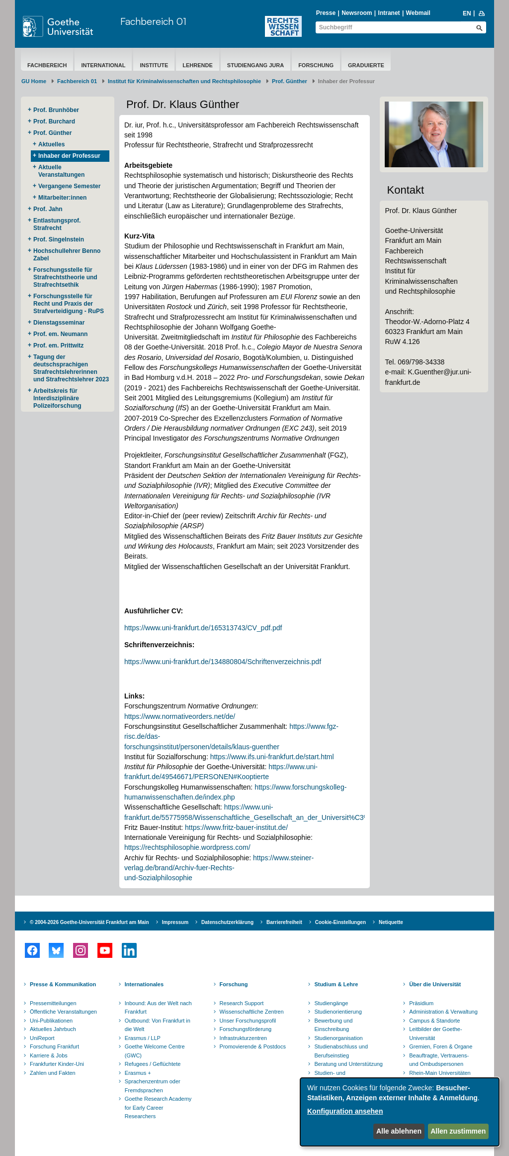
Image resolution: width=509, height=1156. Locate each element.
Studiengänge (331, 1003)
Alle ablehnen (399, 1131)
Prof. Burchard (54, 121)
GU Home (33, 81)
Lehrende (197, 65)
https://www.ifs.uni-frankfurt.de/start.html (272, 757)
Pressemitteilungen (53, 1003)
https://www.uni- (293, 767)
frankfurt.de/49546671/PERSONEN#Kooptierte (196, 777)
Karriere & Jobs (49, 1055)
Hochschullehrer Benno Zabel (66, 254)
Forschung (316, 65)
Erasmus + (138, 1073)
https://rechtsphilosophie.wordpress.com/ (187, 847)
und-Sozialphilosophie (158, 878)
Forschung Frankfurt (54, 1046)
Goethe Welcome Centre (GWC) (155, 1050)
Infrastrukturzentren (243, 1038)
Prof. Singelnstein (58, 239)
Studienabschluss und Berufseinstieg (341, 1050)
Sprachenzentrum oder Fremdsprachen (152, 1085)
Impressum (175, 922)
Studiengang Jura (255, 65)
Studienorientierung (337, 1012)
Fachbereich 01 (153, 21)
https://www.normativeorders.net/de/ (179, 716)
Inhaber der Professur (69, 155)
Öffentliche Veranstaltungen (63, 1012)
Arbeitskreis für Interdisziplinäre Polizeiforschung (57, 398)
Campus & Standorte (434, 1021)
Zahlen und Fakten (53, 1073)
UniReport (42, 1038)
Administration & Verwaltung (443, 1012)
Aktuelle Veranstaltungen (61, 171)
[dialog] (399, 1112)
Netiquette (391, 922)
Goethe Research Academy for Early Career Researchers (158, 1107)
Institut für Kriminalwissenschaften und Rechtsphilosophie (184, 81)
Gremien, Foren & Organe (440, 1046)
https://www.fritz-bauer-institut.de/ (236, 827)
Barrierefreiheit (284, 922)
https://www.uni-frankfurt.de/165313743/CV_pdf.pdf (203, 628)
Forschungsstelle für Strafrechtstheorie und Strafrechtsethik (65, 277)
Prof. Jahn (48, 209)
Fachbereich (47, 65)
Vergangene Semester (69, 186)
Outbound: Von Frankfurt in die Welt (157, 1025)
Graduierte (366, 65)
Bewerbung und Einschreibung (333, 1025)
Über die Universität (435, 984)
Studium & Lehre (336, 984)
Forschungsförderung (246, 1029)
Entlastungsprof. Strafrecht (57, 224)
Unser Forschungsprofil (248, 1021)
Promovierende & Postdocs (253, 1046)
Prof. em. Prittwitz (58, 345)
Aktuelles (51, 144)
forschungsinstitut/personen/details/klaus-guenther (201, 747)
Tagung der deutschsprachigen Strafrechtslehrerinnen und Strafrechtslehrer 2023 (71, 368)
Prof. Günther (289, 81)
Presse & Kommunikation (63, 984)
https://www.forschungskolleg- (300, 787)
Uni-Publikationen (51, 1021)
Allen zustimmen (458, 1131)
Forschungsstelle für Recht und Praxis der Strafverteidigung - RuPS (68, 304)
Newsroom (356, 12)
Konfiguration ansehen (345, 1111)
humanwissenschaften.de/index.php (179, 797)
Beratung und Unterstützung (348, 1064)
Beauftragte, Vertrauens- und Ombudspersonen (439, 1059)
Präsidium (421, 1003)
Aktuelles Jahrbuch (53, 1029)
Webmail (418, 12)
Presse (326, 12)
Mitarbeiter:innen (62, 197)
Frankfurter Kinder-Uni (57, 1064)
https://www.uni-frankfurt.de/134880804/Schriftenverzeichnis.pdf (222, 662)
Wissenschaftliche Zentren (252, 1012)
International (103, 65)
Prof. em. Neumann (60, 334)
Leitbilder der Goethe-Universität (435, 1033)
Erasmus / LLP (143, 1038)
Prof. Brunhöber (56, 110)
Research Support (242, 1003)
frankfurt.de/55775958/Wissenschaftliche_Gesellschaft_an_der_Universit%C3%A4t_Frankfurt (268, 817)
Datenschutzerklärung (227, 922)
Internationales (144, 984)
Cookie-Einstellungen (340, 922)
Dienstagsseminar (59, 322)
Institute (154, 65)
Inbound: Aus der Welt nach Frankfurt (158, 1007)
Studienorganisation (338, 1038)
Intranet (389, 12)
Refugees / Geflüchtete (153, 1064)
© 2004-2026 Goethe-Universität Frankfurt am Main (89, 922)
